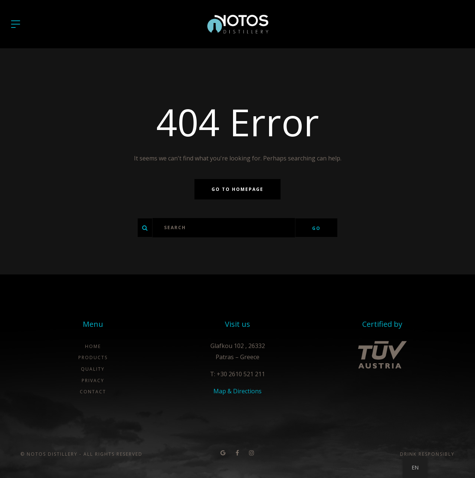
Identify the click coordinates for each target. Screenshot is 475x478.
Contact (93, 391)
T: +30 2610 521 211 (237, 374)
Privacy (93, 380)
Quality (93, 369)
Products (93, 357)
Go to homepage (237, 189)
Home (93, 346)
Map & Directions (237, 391)
